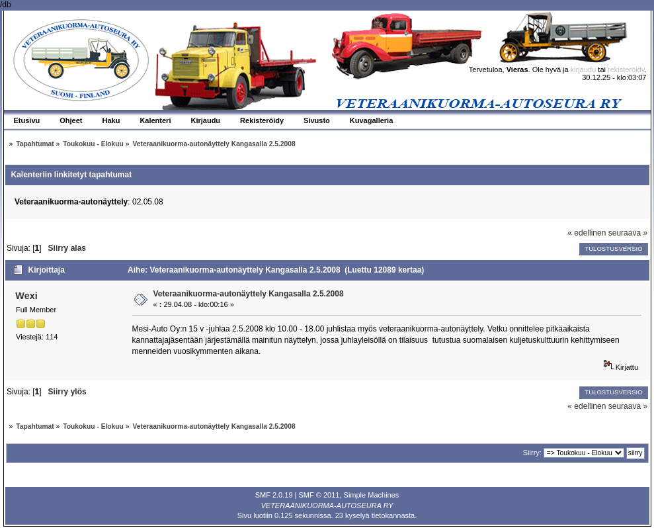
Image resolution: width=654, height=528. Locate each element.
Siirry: (532, 453)
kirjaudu (583, 69)
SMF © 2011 (319, 495)
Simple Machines (371, 495)
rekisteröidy (626, 69)
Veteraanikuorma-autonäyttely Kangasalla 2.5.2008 (248, 293)
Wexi (26, 295)
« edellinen (586, 233)
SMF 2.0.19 (274, 495)
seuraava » (627, 233)
